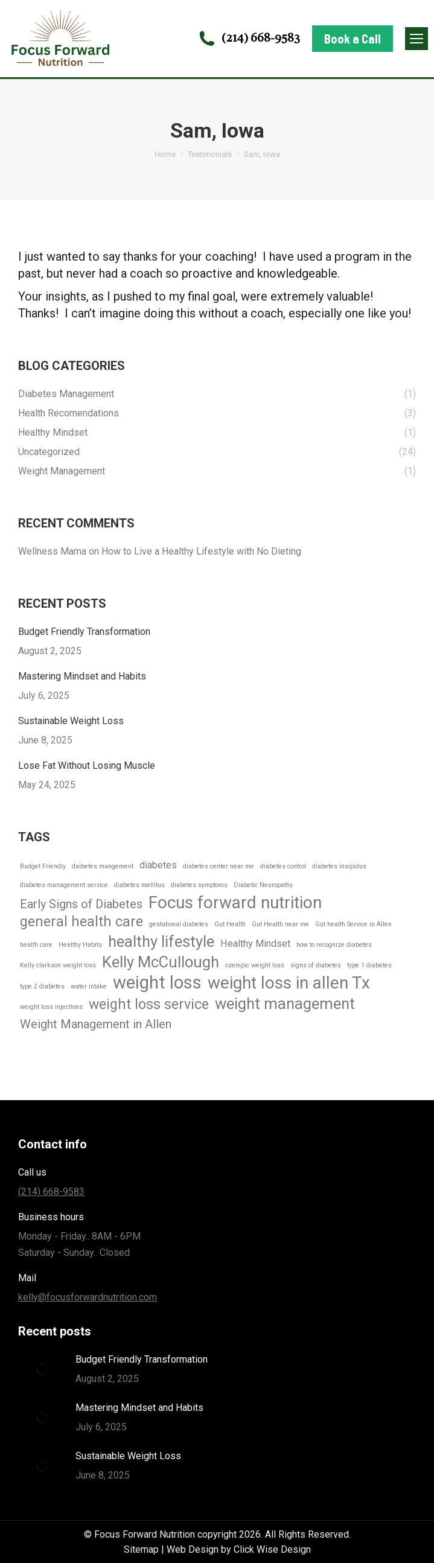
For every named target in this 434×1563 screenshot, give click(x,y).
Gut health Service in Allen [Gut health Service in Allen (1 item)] (353, 924)
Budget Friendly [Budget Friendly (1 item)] (43, 866)
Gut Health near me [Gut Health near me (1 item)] (280, 924)
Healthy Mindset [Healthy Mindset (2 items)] (255, 943)
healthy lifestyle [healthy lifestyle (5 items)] (161, 942)
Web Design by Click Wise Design (239, 1549)
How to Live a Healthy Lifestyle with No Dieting (201, 551)
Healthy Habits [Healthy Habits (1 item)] (80, 945)
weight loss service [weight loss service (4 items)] (149, 1004)
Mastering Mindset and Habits (82, 676)
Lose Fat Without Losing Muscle (86, 765)
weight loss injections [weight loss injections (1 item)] (51, 1007)
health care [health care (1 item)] (36, 945)
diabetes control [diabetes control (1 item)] (283, 866)
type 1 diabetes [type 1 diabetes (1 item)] (369, 965)
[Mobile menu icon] (416, 38)
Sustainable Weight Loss (71, 721)
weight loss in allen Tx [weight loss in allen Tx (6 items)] (289, 983)
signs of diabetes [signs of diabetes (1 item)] (315, 965)
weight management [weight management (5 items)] (285, 1004)
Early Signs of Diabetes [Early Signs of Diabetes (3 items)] (81, 904)
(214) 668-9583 (248, 38)
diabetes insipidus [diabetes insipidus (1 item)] (339, 866)
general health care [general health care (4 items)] (81, 922)
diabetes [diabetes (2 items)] (158, 865)
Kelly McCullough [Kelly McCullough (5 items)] (160, 962)
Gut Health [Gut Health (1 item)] (230, 924)
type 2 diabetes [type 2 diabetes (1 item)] (42, 986)
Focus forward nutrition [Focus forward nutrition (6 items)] (235, 902)
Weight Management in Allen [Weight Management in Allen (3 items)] (95, 1024)
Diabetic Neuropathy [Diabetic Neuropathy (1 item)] (263, 885)
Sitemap (141, 1549)
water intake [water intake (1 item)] (89, 986)
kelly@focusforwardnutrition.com (87, 1297)
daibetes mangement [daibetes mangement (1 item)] (102, 866)
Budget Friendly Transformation (84, 631)
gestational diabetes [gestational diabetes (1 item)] (178, 924)
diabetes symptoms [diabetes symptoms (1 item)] (199, 885)
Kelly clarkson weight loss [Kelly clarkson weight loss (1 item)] (58, 965)
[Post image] (42, 1369)
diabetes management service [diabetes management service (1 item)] (64, 885)
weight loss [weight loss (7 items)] (157, 983)
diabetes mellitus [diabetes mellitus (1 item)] (139, 885)
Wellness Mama (52, 551)
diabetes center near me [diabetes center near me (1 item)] (218, 866)
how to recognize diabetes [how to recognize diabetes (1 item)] (334, 945)
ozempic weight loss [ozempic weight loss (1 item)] (254, 965)
